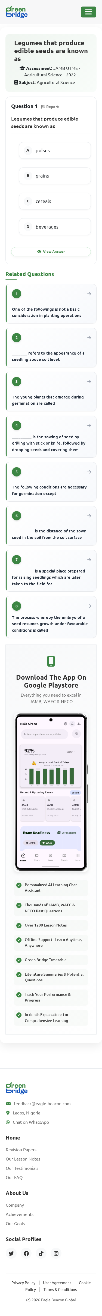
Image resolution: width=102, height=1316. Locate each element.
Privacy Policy (23, 1283)
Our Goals (15, 1223)
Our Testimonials (22, 1168)
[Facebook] (26, 1253)
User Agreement (57, 1283)
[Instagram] (56, 1253)
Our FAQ (14, 1177)
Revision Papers (21, 1149)
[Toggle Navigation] (88, 12)
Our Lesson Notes (23, 1158)
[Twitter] (11, 1253)
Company (15, 1205)
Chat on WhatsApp (31, 1122)
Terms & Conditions (60, 1289)
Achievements (19, 1214)
